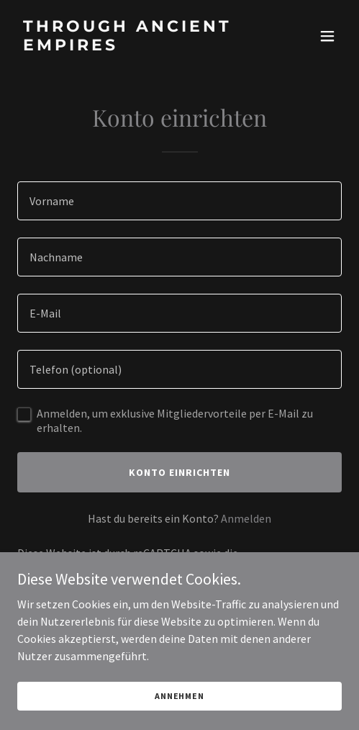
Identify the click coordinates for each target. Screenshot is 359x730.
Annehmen (179, 695)
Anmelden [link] (246, 518)
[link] (131, 46)
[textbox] (179, 200)
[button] (327, 36)
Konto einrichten (179, 472)
